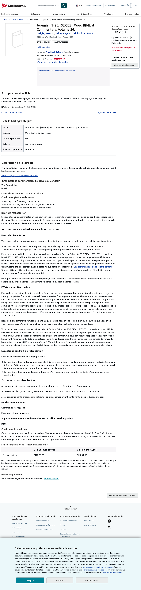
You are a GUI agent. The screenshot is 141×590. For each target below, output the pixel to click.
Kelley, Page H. (63, 33)
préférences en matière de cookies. (98, 567)
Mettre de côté (43, 47)
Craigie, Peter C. (18, 19)
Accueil (4, 19)
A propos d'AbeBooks (68, 521)
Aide (135, 5)
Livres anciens (59, 14)
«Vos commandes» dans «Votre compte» (93, 266)
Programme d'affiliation (45, 525)
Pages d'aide (88, 521)
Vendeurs (108, 14)
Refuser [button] (60, 580)
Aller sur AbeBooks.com (124, 65)
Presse (62, 525)
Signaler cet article (106, 112)
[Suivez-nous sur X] (109, 527)
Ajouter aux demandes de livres (122, 495)
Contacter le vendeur (12, 112)
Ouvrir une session (93, 5)
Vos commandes (18, 537)
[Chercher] (64, 5)
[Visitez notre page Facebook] (109, 521)
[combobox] (47, 5)
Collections (35, 14)
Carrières (63, 529)
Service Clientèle (90, 525)
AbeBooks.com (51, 478)
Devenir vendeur (132, 14)
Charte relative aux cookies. (96, 570)
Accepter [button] (30, 580)
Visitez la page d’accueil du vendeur (19, 175)
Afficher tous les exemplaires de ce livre (57, 70)
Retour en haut (70, 509)
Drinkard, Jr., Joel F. (83, 33)
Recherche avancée (9, 14)
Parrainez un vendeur (44, 529)
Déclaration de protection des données (70, 535)
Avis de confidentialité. (113, 572)
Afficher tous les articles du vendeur (53, 62)
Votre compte (110, 5)
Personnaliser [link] (91, 580)
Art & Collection (85, 14)
